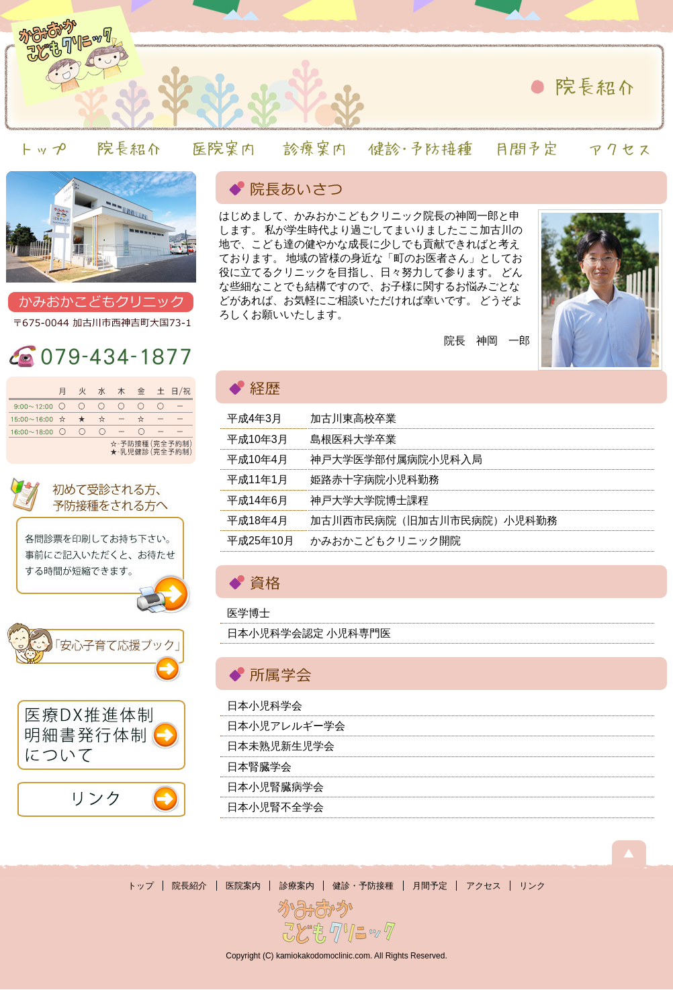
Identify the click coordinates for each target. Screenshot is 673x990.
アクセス (483, 886)
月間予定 (429, 886)
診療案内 (296, 886)
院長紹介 (189, 886)
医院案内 (243, 886)
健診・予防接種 (363, 886)
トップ (141, 886)
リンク (532, 886)
